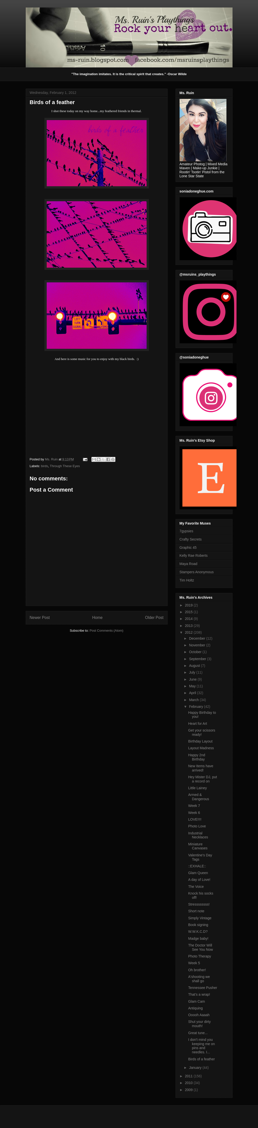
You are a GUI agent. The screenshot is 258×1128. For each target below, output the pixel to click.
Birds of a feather (201, 1059)
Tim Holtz (187, 580)
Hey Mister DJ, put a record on (202, 779)
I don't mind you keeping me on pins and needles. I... (201, 1046)
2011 (189, 1076)
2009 (189, 1090)
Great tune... (198, 1033)
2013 (189, 626)
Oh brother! (197, 970)
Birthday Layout (200, 741)
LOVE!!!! (194, 819)
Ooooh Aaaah (199, 1015)
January (196, 1068)
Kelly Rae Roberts (194, 556)
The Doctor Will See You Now (200, 947)
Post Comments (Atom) (106, 630)
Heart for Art (197, 724)
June (193, 679)
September (198, 659)
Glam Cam (196, 1001)
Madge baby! (198, 938)
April (193, 693)
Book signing (198, 925)
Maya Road (189, 564)
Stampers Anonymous (197, 572)
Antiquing (195, 1008)
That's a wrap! (199, 994)
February (196, 707)
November (197, 645)
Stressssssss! (199, 904)
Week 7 (194, 806)
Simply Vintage (199, 918)
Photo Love (197, 826)
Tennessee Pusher (202, 988)
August (195, 666)
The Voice (196, 887)
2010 (189, 1083)
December (197, 638)
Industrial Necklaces (198, 835)
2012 (189, 632)
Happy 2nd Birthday (196, 757)
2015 (189, 612)
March (194, 700)
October (196, 652)
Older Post (154, 617)
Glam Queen (198, 873)
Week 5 (194, 963)
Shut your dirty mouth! (199, 1024)
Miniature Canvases (197, 846)
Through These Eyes (65, 466)
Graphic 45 (188, 548)
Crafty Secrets (191, 539)
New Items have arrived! (200, 768)
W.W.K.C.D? (198, 932)
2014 (189, 619)
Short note (196, 911)
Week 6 (194, 813)
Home (97, 617)
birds (44, 466)
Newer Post (40, 617)
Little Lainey (197, 788)
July (192, 672)
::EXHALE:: (197, 866)
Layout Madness (201, 748)
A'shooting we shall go (199, 979)
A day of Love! (199, 880)
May (193, 686)
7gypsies (186, 531)
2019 (189, 605)
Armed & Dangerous (198, 797)
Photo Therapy (199, 956)
